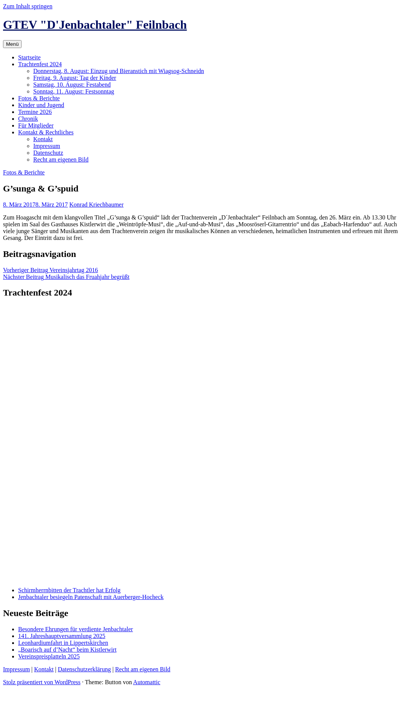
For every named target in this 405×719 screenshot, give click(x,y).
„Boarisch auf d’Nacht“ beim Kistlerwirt (67, 649)
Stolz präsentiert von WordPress (41, 682)
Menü (12, 44)
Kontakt (43, 139)
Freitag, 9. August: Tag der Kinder (74, 78)
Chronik (28, 118)
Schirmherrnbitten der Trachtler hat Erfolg (69, 590)
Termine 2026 (35, 112)
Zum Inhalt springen (28, 6)
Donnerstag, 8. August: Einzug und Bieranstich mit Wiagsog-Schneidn (118, 71)
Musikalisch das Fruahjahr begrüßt (66, 277)
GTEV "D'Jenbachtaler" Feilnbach (95, 24)
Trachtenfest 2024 (40, 64)
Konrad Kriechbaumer (97, 204)
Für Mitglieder (36, 125)
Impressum (46, 146)
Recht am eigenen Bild (60, 159)
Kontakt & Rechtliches (46, 132)
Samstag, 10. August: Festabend (72, 84)
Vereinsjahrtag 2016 (50, 270)
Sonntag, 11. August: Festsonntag (73, 91)
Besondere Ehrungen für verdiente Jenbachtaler (75, 629)
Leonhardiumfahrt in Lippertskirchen (63, 643)
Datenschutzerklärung (84, 669)
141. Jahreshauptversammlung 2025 (61, 636)
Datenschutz (48, 152)
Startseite (29, 57)
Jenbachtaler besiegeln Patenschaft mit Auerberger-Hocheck (91, 597)
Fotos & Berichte (39, 98)
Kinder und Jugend (41, 105)
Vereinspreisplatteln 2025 (49, 656)
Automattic (146, 682)
